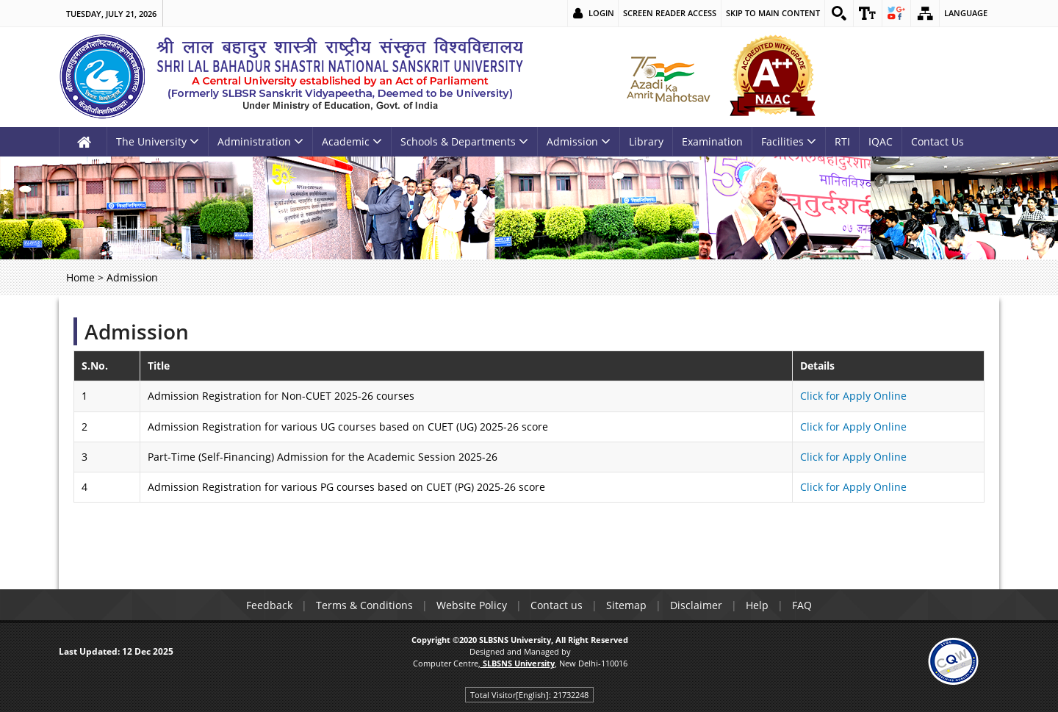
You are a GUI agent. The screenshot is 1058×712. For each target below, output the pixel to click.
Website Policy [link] (471, 605)
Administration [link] (260, 141)
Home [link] (80, 277)
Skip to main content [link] (773, 12)
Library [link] (646, 141)
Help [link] (757, 605)
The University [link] (157, 141)
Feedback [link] (269, 605)
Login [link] (601, 12)
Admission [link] (579, 141)
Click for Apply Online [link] (853, 396)
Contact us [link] (556, 605)
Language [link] (965, 12)
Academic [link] (352, 141)
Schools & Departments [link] (464, 141)
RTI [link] (842, 141)
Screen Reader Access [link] (669, 12)
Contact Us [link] (937, 141)
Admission (136, 331)
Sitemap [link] (626, 605)
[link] (839, 13)
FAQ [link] (802, 605)
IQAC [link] (880, 141)
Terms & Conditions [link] (364, 605)
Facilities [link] (788, 141)
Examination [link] (712, 141)
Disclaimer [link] (696, 605)
